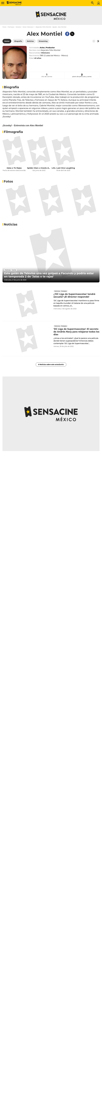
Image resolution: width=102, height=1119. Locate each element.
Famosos (11, 27)
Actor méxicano (28, 27)
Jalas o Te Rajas (14, 168)
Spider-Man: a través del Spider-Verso (39, 168)
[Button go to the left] (93, 41)
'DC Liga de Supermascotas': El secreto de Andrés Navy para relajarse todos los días (76, 332)
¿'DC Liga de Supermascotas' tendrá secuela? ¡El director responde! (74, 295)
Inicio (4, 27)
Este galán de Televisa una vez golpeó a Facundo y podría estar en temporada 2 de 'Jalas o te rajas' (49, 275)
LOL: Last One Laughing (63, 168)
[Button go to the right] (98, 41)
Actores (18, 27)
